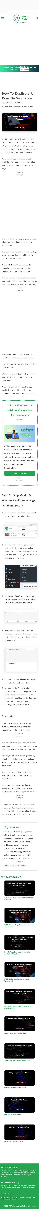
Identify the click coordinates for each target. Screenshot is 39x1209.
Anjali (32, 107)
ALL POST (22, 1197)
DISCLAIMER (15, 1199)
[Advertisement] (19, 45)
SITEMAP (28, 1197)
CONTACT (15, 1197)
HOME (3, 1197)
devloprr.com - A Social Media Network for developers (19, 68)
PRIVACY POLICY (6, 1199)
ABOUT (8, 1197)
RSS (34, 1197)
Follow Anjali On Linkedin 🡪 (15, 866)
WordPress (8, 107)
